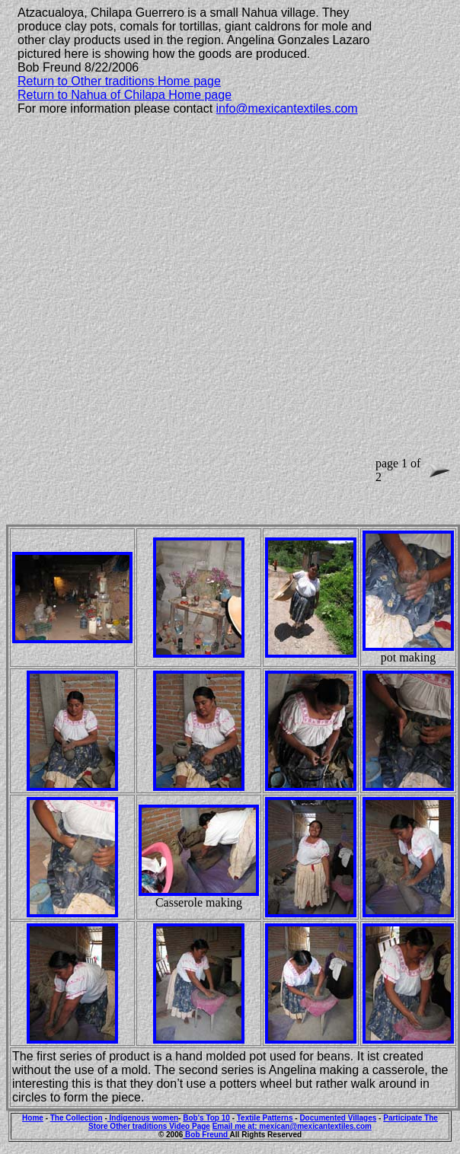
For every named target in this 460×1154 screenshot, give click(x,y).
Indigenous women (142, 1118)
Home (32, 1118)
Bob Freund (206, 1134)
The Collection (76, 1118)
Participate (403, 1118)
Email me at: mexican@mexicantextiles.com (292, 1126)
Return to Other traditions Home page (119, 81)
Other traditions (139, 1126)
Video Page (189, 1126)
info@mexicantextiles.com (287, 108)
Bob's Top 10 (206, 1118)
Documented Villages (337, 1118)
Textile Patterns (265, 1118)
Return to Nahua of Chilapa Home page (125, 94)
